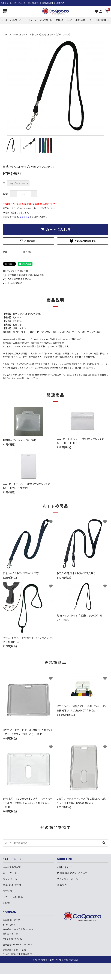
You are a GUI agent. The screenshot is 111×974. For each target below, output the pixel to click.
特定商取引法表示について (72, 873)
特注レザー (9, 891)
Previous (3, 20)
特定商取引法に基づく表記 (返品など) (24, 274)
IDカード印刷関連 (97, 20)
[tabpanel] (55, 87)
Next (108, 20)
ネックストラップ (13, 20)
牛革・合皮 (80, 20)
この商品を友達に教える (17, 278)
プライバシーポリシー (69, 879)
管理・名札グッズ (64, 20)
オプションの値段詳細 (15, 270)
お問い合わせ (28, 241)
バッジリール (46, 20)
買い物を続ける (13, 283)
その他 (6, 902)
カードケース (30, 20)
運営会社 (62, 885)
